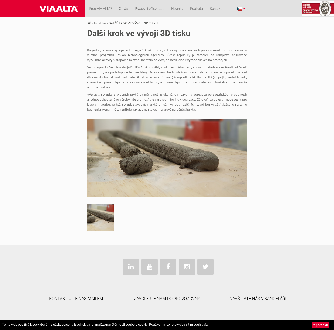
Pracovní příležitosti (149, 9)
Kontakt (216, 9)
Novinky (177, 9)
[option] (100, 217)
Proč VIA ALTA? (100, 9)
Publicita (196, 9)
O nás (123, 9)
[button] (241, 8)
